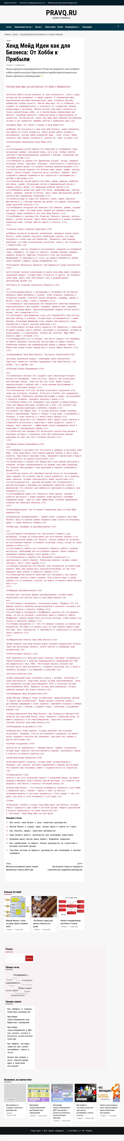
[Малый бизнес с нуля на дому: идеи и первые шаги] (17, 906)
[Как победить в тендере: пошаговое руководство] (15, 1093)
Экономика (87, 27)
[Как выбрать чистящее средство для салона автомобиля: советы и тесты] (85, 1093)
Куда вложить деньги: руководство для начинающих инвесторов (41, 835)
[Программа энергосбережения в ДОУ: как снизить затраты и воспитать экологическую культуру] (62, 1093)
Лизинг (60, 27)
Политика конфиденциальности (32, 3)
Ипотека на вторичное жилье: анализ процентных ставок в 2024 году (25, 866)
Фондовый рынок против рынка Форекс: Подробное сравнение (40, 839)
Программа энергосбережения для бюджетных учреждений (18, 1020)
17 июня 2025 (112, 1116)
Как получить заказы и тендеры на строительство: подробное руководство (63, 866)
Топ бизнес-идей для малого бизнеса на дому (43, 923)
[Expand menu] (12, 27)
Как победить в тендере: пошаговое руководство (20, 1010)
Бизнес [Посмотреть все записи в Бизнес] (9, 41)
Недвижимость (73, 27)
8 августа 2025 (42, 1116)
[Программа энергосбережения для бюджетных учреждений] (38, 1093)
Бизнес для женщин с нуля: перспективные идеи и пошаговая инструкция (17, 1061)
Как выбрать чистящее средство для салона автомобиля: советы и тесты (18, 1048)
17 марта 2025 (19, 929)
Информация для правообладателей (62, 3)
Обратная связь (10, 3)
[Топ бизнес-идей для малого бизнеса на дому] (44, 906)
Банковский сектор (24, 27)
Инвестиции (50, 27)
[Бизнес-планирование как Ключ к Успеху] (71, 906)
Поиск (9, 949)
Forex (9, 27)
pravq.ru (61, 12)
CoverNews (73, 1131)
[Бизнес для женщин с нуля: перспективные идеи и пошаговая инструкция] (109, 1093)
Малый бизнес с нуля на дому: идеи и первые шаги (17, 923)
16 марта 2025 (20, 65)
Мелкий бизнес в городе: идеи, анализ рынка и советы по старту (43, 827)
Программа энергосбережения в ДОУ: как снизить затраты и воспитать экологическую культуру (20, 1033)
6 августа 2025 (66, 1121)
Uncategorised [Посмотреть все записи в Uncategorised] (11, 1099)
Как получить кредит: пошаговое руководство (33, 831)
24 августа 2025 (11, 1115)
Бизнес (39, 27)
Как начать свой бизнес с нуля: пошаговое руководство (38, 822)
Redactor (10, 65)
